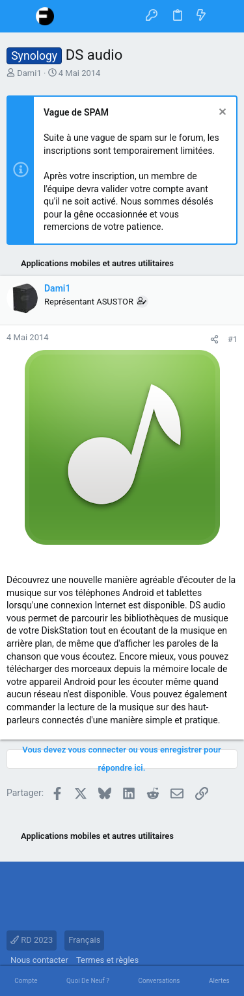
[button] (20, 16)
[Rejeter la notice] (220, 113)
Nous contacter (39, 960)
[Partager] (214, 339)
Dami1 (29, 73)
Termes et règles (107, 960)
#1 (232, 339)
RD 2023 (31, 940)
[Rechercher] (224, 15)
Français (84, 940)
